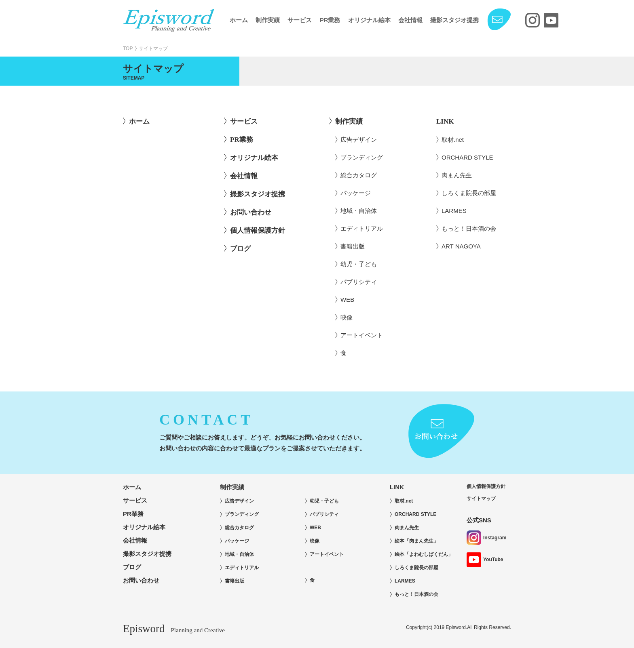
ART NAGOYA (461, 246)
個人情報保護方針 (257, 230)
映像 (346, 317)
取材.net (453, 139)
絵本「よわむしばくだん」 (424, 554)
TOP (128, 48)
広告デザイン (358, 139)
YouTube (485, 559)
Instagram (486, 537)
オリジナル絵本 (369, 20)
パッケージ (355, 192)
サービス (299, 20)
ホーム (239, 20)
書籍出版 (352, 246)
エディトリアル (361, 228)
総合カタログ (358, 175)
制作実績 (268, 20)
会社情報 (410, 20)
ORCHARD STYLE (467, 157)
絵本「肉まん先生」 (416, 541)
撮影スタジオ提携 (454, 20)
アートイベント (361, 335)
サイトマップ (481, 498)
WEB (347, 299)
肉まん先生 (457, 175)
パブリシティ (358, 281)
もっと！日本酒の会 (469, 228)
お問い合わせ (250, 212)
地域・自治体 (358, 210)
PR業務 (330, 20)
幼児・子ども (358, 264)
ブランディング (361, 157)
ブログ (240, 248)
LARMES (454, 210)
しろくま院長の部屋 (469, 192)
